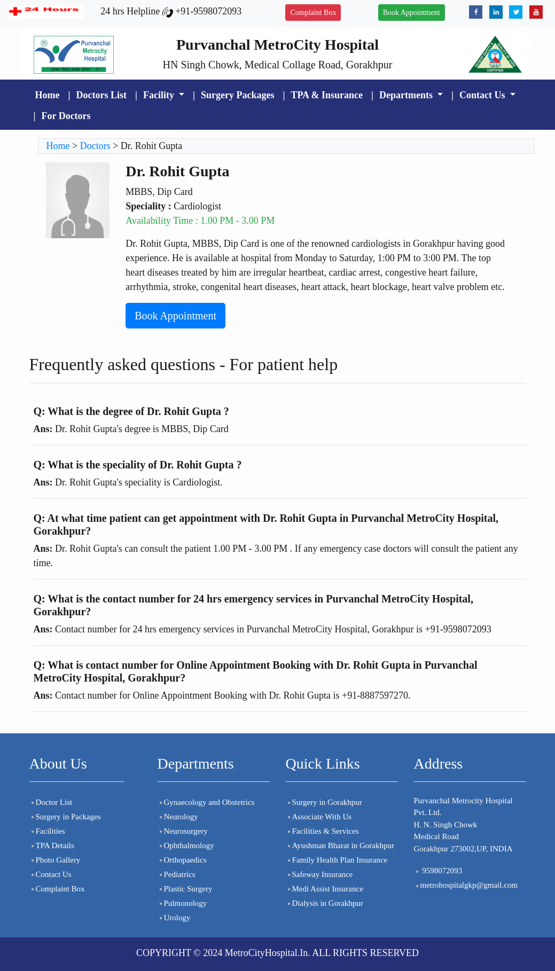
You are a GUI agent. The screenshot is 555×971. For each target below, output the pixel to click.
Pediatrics (177, 874)
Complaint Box (313, 13)
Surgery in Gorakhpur (324, 802)
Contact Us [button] (483, 95)
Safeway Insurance (319, 874)
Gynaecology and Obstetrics (206, 802)
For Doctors (65, 116)
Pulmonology (182, 903)
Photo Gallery (55, 860)
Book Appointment (411, 13)
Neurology (178, 816)
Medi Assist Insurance (324, 888)
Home (47, 95)
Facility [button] (159, 95)
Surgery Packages (237, 95)
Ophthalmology (186, 845)
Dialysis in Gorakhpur (324, 903)
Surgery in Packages (65, 816)
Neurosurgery (183, 831)
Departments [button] (407, 95)
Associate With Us (319, 816)
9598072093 (438, 870)
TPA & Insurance (327, 95)
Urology (174, 917)
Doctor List (51, 802)
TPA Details (51, 845)
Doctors (95, 145)
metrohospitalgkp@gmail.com (466, 885)
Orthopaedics (182, 860)
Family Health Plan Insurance (337, 860)
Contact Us (50, 874)
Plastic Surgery (185, 888)
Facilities (47, 831)
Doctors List (101, 95)
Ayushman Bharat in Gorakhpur (340, 845)
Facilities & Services (322, 831)
